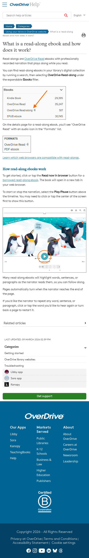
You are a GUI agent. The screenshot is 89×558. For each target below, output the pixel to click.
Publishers (44, 481)
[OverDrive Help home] (22, 4)
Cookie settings (63, 543)
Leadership (70, 461)
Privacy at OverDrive (26, 539)
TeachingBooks (20, 452)
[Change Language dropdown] (80, 15)
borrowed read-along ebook (20, 180)
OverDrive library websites (19, 359)
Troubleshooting (14, 365)
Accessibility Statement (31, 543)
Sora (13, 440)
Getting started (14, 353)
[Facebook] (28, 550)
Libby (13, 434)
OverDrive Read (34, 58)
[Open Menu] (5, 5)
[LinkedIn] (49, 550)
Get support (44, 396)
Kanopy (15, 384)
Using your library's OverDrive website (26, 31)
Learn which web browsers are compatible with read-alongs (41, 157)
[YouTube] (42, 550)
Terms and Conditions (60, 539)
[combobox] (37, 15)
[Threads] (61, 550)
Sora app (16, 378)
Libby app (17, 372)
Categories (24, 26)
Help (13, 458)
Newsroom (70, 455)
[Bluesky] (55, 550)
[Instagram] (35, 550)
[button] (66, 15)
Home (9, 26)
